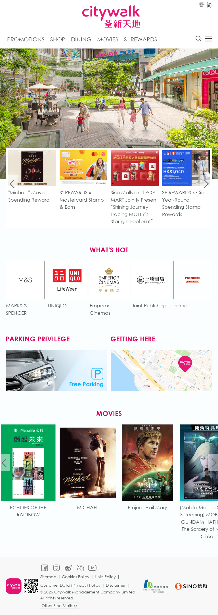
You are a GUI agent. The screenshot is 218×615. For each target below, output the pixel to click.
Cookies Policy (75, 576)
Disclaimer (115, 585)
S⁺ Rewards (140, 39)
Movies (107, 39)
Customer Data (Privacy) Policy (70, 585)
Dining (81, 39)
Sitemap (48, 576)
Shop (57, 39)
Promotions (26, 39)
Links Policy (105, 576)
